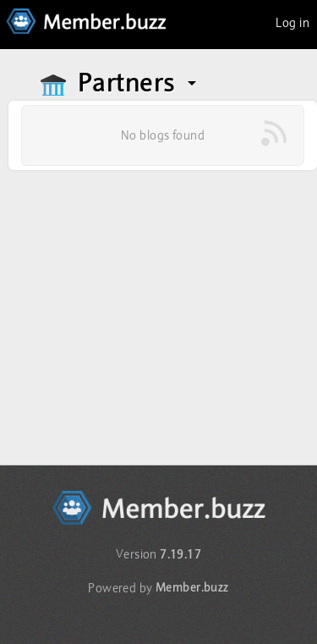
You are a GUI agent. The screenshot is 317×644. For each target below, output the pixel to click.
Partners (139, 83)
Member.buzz (192, 587)
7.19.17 (180, 554)
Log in (292, 23)
